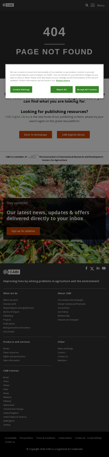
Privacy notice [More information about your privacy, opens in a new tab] (63, 80)
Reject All (62, 89)
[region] (54, 81)
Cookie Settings (21, 89)
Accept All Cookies (87, 89)
